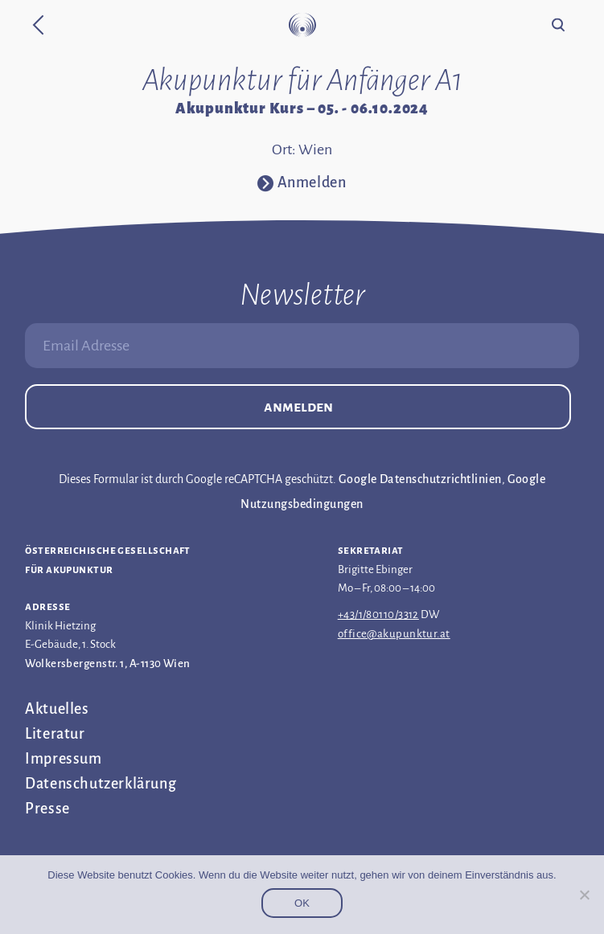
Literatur (54, 734)
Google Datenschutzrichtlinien (420, 479)
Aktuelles (56, 709)
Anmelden (298, 407)
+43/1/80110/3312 (378, 614)
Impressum (63, 759)
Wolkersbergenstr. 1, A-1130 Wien (107, 663)
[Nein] (584, 895)
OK (302, 903)
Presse (47, 809)
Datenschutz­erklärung (100, 784)
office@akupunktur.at (394, 634)
